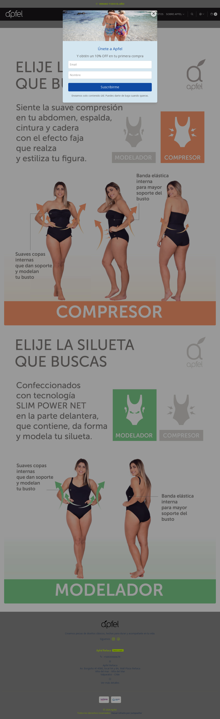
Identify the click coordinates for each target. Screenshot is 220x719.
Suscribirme (110, 87)
